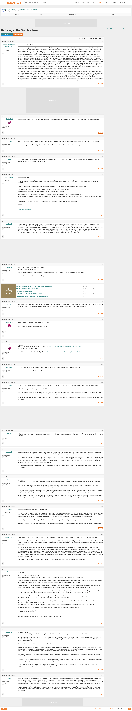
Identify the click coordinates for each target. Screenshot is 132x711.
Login (122, 2)
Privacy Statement (118, 30)
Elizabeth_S (9, 119)
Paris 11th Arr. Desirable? (24, 291)
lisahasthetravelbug (9, 44)
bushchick (9, 224)
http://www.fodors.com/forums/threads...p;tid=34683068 (65, 346)
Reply (6, 34)
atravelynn (9, 141)
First (95, 709)
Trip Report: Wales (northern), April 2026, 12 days (32, 296)
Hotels (83, 2)
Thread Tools (83, 38)
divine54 (9, 267)
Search (114, 14)
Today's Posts (73, 14)
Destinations (75, 2)
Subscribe (114, 2)
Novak (9, 304)
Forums (99, 2)
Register (16, 14)
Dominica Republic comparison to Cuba (29, 293)
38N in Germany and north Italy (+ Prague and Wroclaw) (34, 286)
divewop (9, 572)
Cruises (93, 2)
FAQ (40, 14)
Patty (9, 345)
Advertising (120, 28)
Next (109, 709)
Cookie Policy (126, 28)
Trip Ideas (106, 2)
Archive (115, 28)
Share (10, 709)
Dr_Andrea (9, 159)
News (88, 2)
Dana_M (9, 509)
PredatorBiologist (9, 537)
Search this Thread (96, 38)
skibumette (9, 452)
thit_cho (9, 434)
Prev (100, 709)
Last (114, 709)
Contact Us (109, 28)
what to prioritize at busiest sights (27, 288)
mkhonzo (9, 367)
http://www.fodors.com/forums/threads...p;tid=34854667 (63, 352)
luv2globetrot (9, 177)
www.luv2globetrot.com (25, 209)
